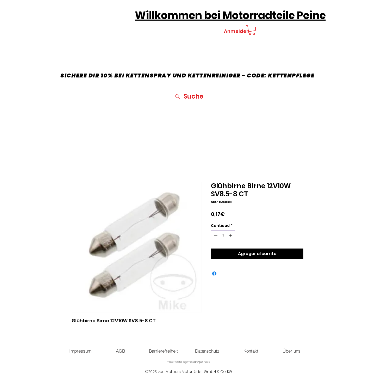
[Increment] (231, 235)
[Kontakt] (250, 351)
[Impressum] (80, 351)
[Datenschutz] (207, 351)
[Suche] (188, 96)
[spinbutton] (223, 235)
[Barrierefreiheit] (163, 351)
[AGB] (120, 351)
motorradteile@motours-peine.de (188, 362)
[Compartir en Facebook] (214, 273)
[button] (252, 30)
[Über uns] (291, 351)
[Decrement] (215, 235)
